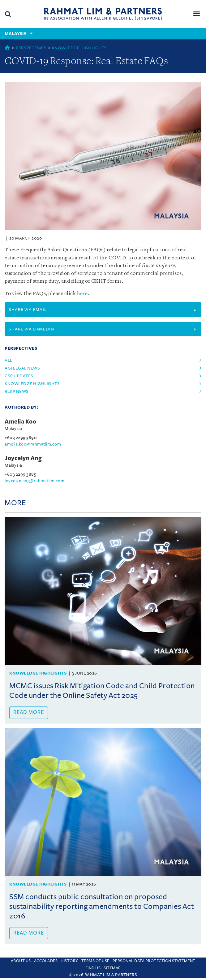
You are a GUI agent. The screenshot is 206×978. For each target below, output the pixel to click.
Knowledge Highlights (79, 48)
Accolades (46, 961)
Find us (93, 968)
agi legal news (22, 368)
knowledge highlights (32, 383)
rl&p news (17, 391)
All (8, 360)
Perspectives (31, 48)
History (69, 961)
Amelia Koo (20, 422)
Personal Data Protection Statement (154, 961)
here (82, 293)
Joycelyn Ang (23, 458)
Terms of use (95, 961)
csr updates (19, 376)
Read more (28, 712)
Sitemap (112, 968)
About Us (21, 961)
